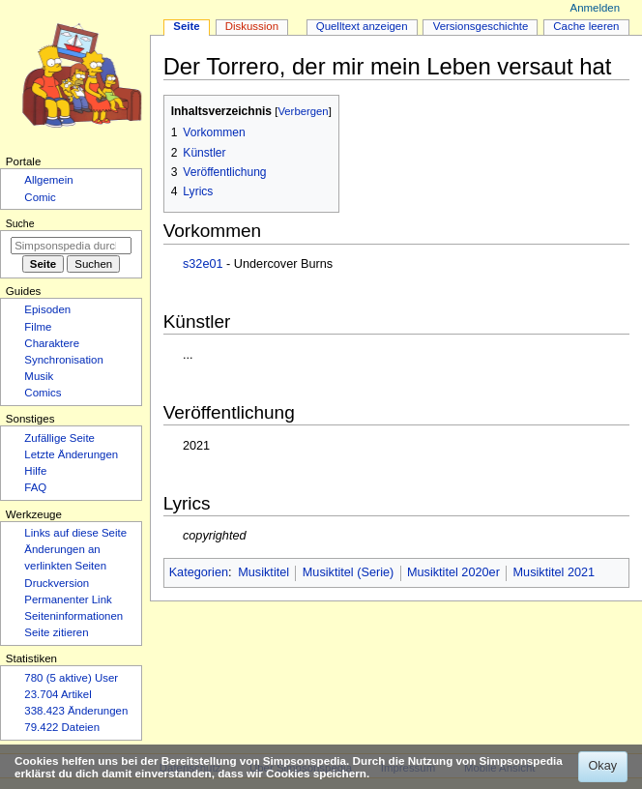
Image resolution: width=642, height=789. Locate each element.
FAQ (35, 487)
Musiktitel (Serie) (348, 572)
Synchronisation (63, 359)
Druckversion (56, 583)
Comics (42, 392)
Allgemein (48, 180)
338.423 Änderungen (76, 710)
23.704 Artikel (57, 694)
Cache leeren (586, 26)
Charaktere (51, 343)
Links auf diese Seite (75, 533)
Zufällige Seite (59, 438)
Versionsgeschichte (481, 26)
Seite (186, 26)
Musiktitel (263, 572)
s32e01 (203, 264)
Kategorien (198, 572)
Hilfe (35, 471)
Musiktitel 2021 (554, 572)
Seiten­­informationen (73, 616)
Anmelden (595, 8)
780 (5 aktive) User (71, 678)
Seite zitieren (56, 632)
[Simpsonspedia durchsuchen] (71, 245)
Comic (39, 197)
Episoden (47, 309)
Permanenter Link (67, 599)
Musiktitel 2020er (453, 572)
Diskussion (251, 26)
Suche (20, 223)
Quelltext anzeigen (362, 26)
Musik (38, 376)
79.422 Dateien (62, 727)
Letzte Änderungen (71, 454)
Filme (37, 327)
